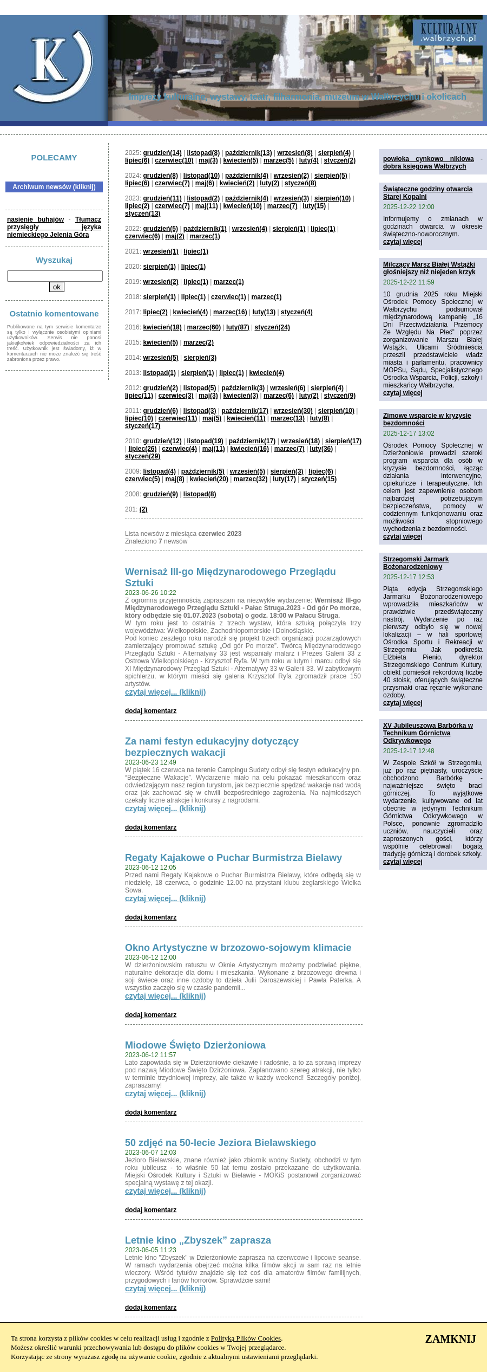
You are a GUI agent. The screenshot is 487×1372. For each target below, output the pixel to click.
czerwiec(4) (179, 448)
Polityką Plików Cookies (246, 1338)
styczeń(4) (297, 312)
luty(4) (309, 160)
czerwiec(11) (178, 418)
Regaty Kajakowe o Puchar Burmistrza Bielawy (233, 857)
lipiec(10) (139, 418)
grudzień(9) (160, 494)
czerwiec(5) (142, 479)
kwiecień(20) (209, 479)
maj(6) (204, 183)
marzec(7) (282, 206)
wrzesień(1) (160, 251)
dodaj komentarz (150, 711)
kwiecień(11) (246, 418)
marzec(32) (251, 479)
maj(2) (175, 236)
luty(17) (284, 479)
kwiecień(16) (250, 448)
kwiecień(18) (162, 327)
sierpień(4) (334, 153)
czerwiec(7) (172, 183)
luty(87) (237, 327)
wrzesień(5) (160, 357)
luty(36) (321, 448)
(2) (144, 509)
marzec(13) (288, 418)
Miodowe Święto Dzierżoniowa (195, 1045)
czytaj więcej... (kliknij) (165, 692)
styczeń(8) (301, 183)
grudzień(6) (160, 411)
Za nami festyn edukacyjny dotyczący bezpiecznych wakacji (212, 747)
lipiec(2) (137, 206)
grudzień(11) (162, 198)
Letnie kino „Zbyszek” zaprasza (198, 1240)
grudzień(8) (160, 175)
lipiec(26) (142, 448)
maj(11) (206, 206)
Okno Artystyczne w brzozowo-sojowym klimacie (238, 947)
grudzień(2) (160, 388)
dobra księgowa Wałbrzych (424, 166)
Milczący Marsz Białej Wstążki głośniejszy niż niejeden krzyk (429, 268)
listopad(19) (205, 441)
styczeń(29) (142, 456)
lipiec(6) (137, 160)
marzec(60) (204, 327)
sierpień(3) (200, 357)
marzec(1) (205, 236)
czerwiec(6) (142, 236)
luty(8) (320, 418)
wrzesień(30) (293, 411)
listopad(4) (159, 471)
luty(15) (314, 206)
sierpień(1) (289, 228)
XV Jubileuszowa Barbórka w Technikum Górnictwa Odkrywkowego (428, 733)
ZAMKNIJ (450, 1339)
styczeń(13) (142, 213)
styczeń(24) (272, 327)
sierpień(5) (330, 175)
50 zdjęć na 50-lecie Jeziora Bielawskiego (220, 1142)
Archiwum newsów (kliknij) (53, 187)
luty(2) (269, 183)
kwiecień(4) (190, 312)
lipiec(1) (323, 228)
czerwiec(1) (228, 297)
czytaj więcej (403, 241)
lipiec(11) (139, 395)
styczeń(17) (142, 426)
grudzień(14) (162, 153)
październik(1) (205, 228)
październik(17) (244, 411)
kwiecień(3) (240, 395)
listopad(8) (203, 153)
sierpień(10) (332, 198)
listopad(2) (203, 198)
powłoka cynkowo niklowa (428, 159)
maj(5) (211, 418)
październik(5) (203, 471)
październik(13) (248, 153)
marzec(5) (279, 160)
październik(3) (243, 388)
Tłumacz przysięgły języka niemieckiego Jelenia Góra (54, 227)
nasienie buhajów (35, 219)
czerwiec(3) (176, 395)
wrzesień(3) (291, 198)
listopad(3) (199, 411)
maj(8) (175, 479)
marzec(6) (279, 395)
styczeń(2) (340, 160)
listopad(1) (159, 373)
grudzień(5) (160, 228)
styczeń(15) (319, 479)
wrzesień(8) (294, 153)
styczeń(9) (340, 395)
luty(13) (264, 312)
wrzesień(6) (287, 388)
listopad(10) (201, 175)
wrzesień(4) (249, 228)
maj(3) (208, 160)
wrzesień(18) (300, 441)
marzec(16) (230, 312)
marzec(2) (198, 342)
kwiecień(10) (242, 206)
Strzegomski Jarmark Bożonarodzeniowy (416, 563)
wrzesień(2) (291, 175)
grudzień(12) (162, 441)
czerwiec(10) (174, 160)
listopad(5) (199, 388)
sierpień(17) (343, 441)
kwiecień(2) (237, 183)
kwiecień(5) (240, 160)
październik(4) (246, 175)
